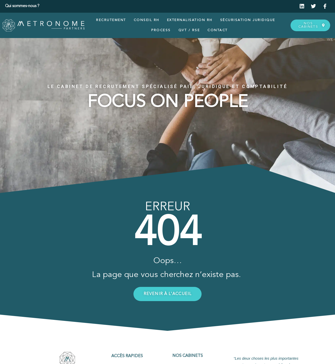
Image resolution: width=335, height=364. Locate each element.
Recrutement (111, 20)
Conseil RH (146, 20)
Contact (217, 30)
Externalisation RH (189, 20)
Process (161, 30)
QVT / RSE (189, 30)
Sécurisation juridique (247, 20)
